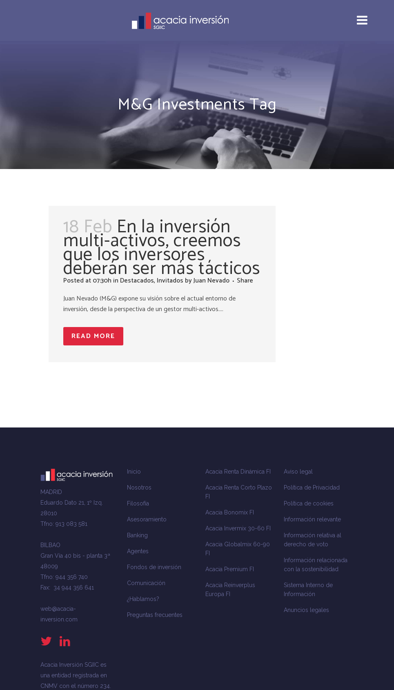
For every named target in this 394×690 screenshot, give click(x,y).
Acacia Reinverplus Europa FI (230, 589)
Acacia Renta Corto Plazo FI (238, 492)
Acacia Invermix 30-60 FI (238, 528)
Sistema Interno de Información (308, 589)
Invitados (170, 280)
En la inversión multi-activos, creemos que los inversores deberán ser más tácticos (161, 248)
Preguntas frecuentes (155, 615)
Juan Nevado (211, 280)
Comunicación (146, 583)
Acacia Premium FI (229, 569)
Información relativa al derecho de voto (312, 540)
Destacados (137, 280)
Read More (93, 336)
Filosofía (138, 503)
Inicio (134, 471)
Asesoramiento (147, 519)
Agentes (138, 551)
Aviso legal (298, 471)
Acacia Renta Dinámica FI (238, 471)
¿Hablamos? (143, 599)
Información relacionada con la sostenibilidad (315, 564)
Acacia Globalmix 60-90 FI (237, 548)
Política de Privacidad (312, 487)
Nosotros (139, 487)
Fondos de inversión (154, 567)
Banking (137, 535)
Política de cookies (309, 503)
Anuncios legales (306, 610)
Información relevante (312, 519)
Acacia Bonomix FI (229, 512)
